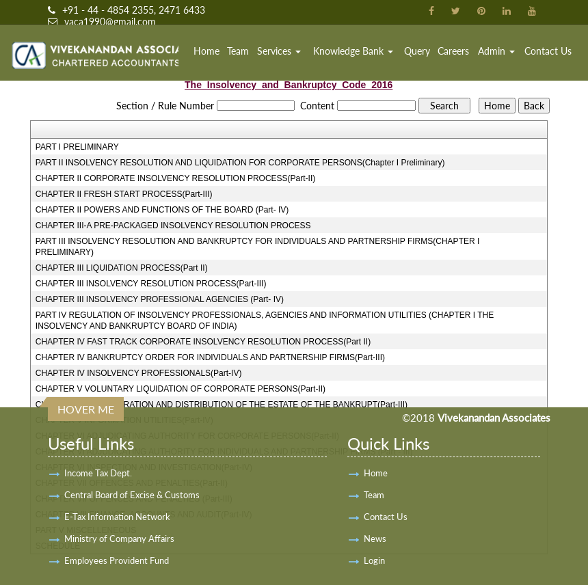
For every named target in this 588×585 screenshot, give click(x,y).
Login (374, 560)
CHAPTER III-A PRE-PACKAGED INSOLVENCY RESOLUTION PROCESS (173, 225)
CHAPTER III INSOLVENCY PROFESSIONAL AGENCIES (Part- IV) (160, 299)
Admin (496, 51)
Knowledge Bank (353, 51)
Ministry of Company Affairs (119, 538)
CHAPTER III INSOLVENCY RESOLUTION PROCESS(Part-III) (151, 283)
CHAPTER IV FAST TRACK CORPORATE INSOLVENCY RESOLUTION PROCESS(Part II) (203, 341)
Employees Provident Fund (116, 560)
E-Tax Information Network (117, 516)
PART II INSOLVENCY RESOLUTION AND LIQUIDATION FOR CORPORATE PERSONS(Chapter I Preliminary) (240, 162)
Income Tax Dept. (98, 472)
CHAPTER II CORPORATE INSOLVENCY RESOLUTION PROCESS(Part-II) (175, 178)
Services (279, 51)
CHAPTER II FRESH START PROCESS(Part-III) (124, 194)
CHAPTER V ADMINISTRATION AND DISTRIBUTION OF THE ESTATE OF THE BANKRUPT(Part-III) (221, 404)
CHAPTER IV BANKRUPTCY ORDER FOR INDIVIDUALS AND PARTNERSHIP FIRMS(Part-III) (210, 357)
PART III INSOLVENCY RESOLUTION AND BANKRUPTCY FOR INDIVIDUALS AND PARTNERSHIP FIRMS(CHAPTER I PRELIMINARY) (257, 246)
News (375, 538)
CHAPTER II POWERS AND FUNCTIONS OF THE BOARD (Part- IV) (162, 210)
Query (417, 51)
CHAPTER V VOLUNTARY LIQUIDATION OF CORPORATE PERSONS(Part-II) (180, 389)
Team (238, 51)
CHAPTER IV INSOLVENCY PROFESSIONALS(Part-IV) (139, 373)
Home (206, 51)
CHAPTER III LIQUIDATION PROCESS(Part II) (122, 268)
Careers (453, 51)
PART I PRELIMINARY (77, 147)
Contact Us (548, 51)
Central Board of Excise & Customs (132, 494)
